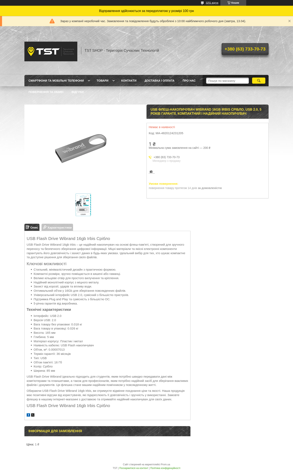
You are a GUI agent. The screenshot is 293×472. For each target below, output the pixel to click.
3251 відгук (212, 2)
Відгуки (78, 92)
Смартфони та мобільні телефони (56, 80)
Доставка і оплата (160, 80)
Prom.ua (165, 464)
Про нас (189, 80)
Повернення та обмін (45, 92)
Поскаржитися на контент (133, 468)
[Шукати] (258, 81)
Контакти (129, 80)
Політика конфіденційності (165, 468)
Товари (102, 80)
